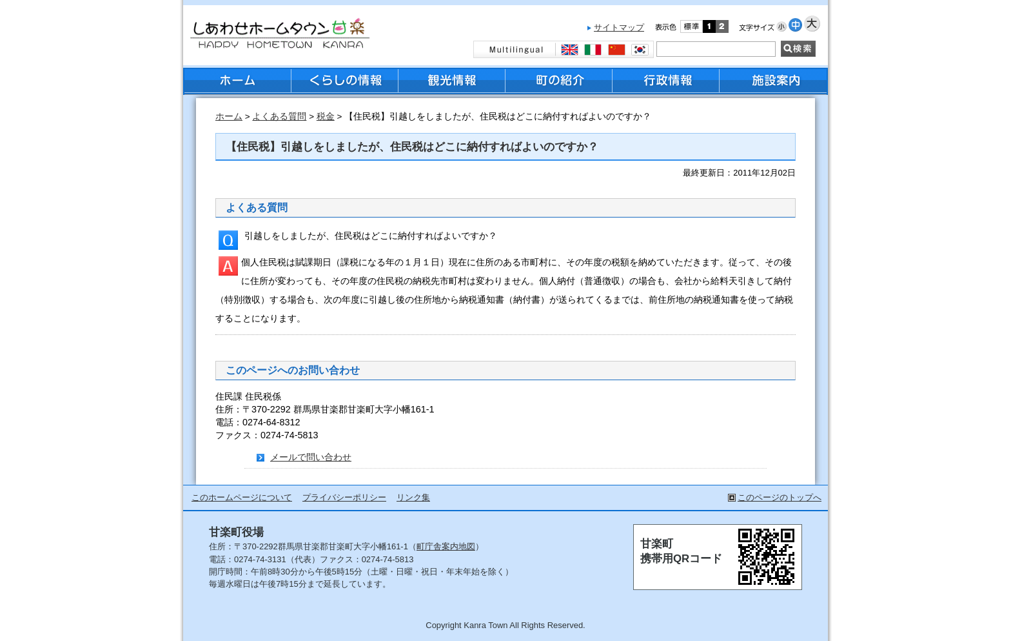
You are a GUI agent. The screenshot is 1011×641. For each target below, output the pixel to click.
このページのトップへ (779, 497)
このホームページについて (241, 497)
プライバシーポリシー (344, 497)
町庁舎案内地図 (446, 546)
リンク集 (413, 497)
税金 (326, 116)
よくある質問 (279, 116)
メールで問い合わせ (310, 457)
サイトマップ (619, 27)
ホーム (228, 116)
